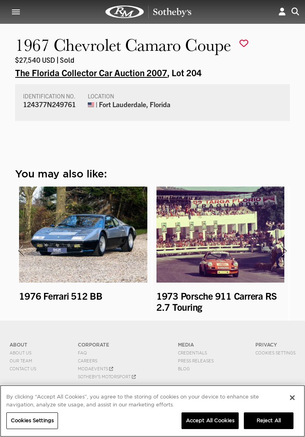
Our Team (21, 360)
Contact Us (23, 368)
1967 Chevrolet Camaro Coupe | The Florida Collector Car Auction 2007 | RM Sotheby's (148, 12)
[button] (282, 11)
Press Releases (196, 360)
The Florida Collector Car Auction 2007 (91, 72)
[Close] (292, 397)
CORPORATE (93, 345)
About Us (20, 352)
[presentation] (20, 251)
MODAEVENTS (95, 368)
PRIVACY (266, 345)
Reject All (269, 421)
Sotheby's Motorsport (107, 376)
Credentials (192, 352)
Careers (87, 360)
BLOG (184, 368)
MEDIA (186, 345)
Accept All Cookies (210, 421)
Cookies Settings (275, 352)
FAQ (82, 352)
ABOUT (18, 345)
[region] (152, 411)
